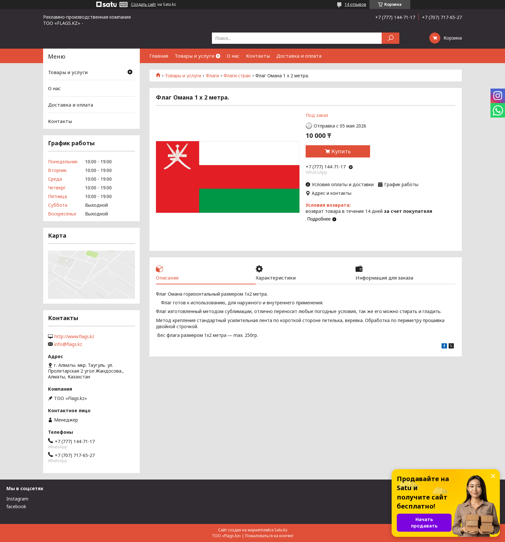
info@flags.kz (68, 344)
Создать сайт (143, 4)
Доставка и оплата (298, 55)
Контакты (258, 55)
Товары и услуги (194, 55)
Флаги (212, 76)
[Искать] (390, 38)
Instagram (17, 499)
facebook (16, 506)
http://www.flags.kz (74, 336)
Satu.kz (280, 530)
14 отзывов (355, 4)
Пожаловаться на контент (269, 535)
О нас (233, 55)
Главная (158, 55)
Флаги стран (237, 76)
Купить (341, 151)
